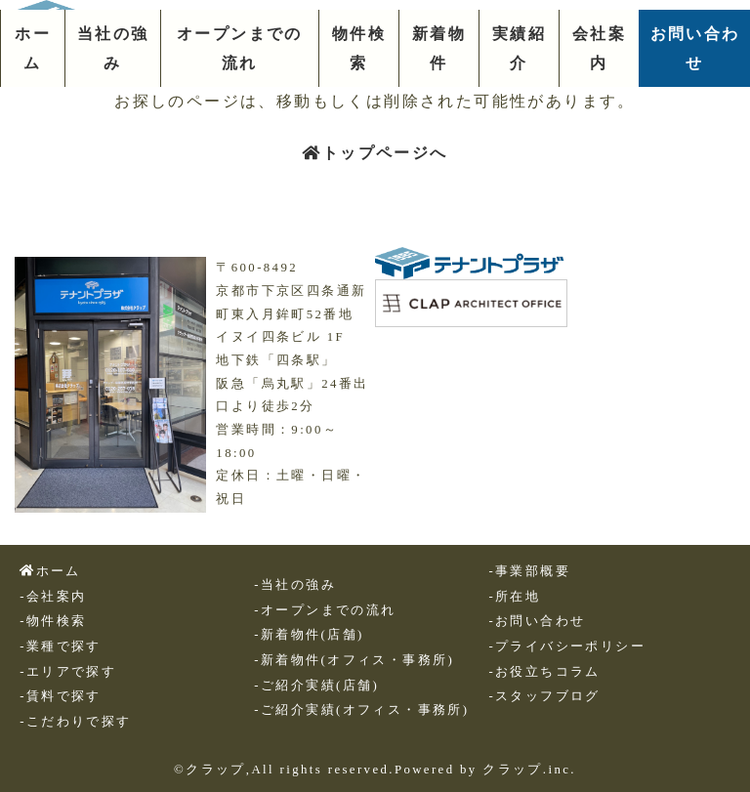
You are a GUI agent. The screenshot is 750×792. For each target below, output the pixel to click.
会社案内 (599, 48)
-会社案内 (53, 597)
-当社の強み (295, 585)
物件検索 (359, 48)
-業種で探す (61, 646)
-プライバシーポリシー (567, 646)
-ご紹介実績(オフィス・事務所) (361, 710)
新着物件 (439, 48)
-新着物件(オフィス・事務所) (354, 660)
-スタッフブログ (544, 696)
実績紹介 (519, 48)
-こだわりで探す (75, 722)
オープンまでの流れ (240, 48)
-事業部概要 (529, 571)
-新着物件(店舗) (308, 635)
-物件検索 (53, 621)
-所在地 (514, 597)
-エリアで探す (68, 672)
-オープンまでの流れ (325, 610)
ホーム (33, 48)
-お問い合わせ (536, 621)
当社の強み (113, 48)
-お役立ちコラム (544, 672)
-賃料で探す (61, 696)
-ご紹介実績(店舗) (316, 685)
